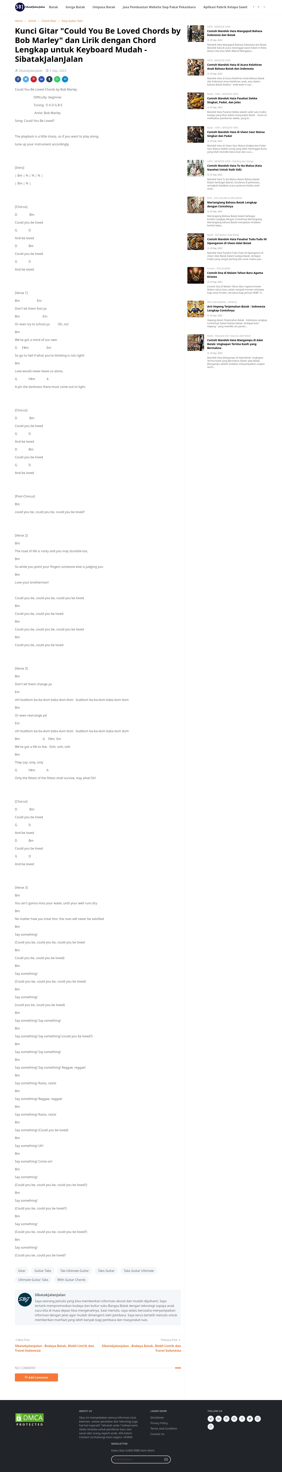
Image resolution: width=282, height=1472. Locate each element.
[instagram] (258, 7)
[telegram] (211, 1419)
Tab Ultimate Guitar (74, 1271)
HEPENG (232, 302)
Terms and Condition (163, 1428)
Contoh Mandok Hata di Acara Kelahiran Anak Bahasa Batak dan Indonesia (234, 66)
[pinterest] (226, 1419)
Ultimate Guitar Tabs (33, 1280)
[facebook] (253, 7)
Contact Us (157, 1434)
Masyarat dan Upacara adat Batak (233, 335)
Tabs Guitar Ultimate (139, 1271)
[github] (211, 1426)
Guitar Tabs (42, 1271)
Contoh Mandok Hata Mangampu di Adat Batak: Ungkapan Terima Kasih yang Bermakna (235, 344)
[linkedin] (218, 1419)
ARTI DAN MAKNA (217, 302)
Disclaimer (157, 1417)
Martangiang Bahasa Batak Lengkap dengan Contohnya (232, 204)
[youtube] (234, 1419)
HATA (210, 26)
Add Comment (36, 1377)
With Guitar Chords (71, 1280)
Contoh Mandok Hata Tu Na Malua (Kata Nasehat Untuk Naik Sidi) (234, 167)
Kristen (211, 268)
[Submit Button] (166, 1459)
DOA (210, 198)
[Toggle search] (264, 7)
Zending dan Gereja (242, 161)
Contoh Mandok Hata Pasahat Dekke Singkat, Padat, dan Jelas (232, 100)
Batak (210, 94)
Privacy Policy (159, 1423)
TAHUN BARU (223, 268)
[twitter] (250, 1419)
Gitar (21, 1271)
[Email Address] (137, 1459)
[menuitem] (53, 7)
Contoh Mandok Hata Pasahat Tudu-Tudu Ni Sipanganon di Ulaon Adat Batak (237, 241)
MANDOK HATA (222, 26)
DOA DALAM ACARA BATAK (228, 198)
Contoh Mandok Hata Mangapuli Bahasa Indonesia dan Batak (234, 33)
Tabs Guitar (106, 1271)
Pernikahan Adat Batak (227, 234)
